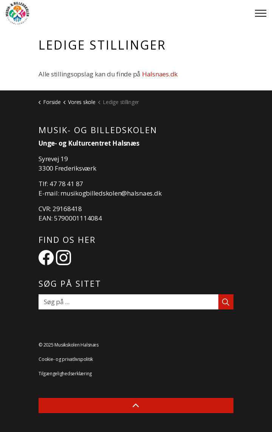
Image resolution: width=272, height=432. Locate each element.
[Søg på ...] (136, 301)
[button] (225, 301)
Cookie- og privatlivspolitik (66, 359)
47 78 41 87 (66, 183)
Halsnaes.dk (160, 74)
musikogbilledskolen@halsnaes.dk (110, 193)
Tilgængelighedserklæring (65, 373)
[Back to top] (136, 405)
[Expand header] (260, 13)
